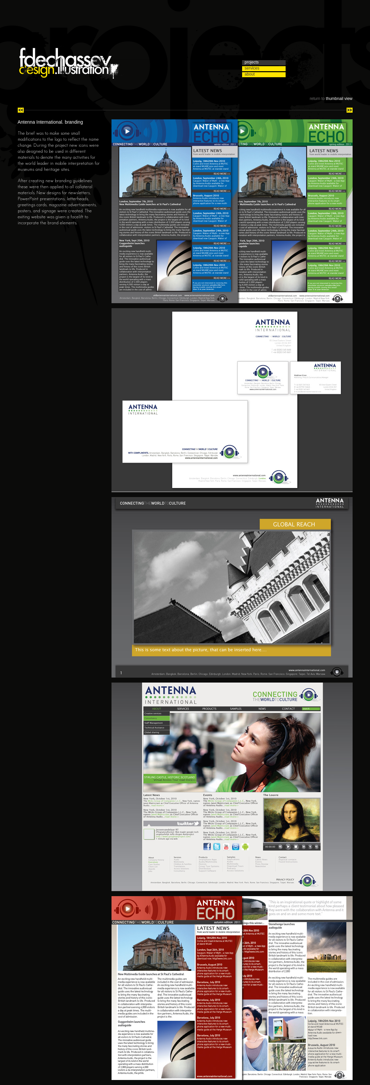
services (252, 68)
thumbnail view (339, 98)
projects (252, 62)
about (250, 74)
